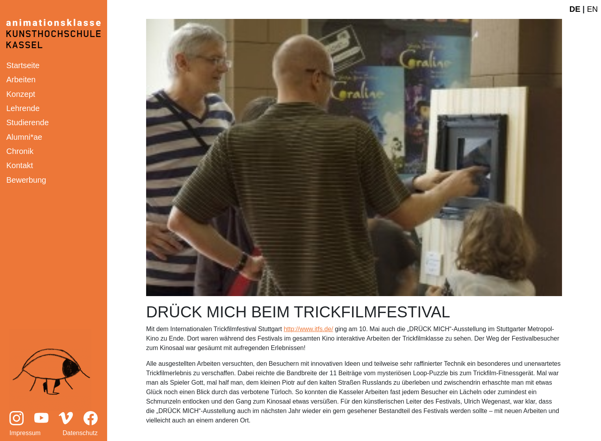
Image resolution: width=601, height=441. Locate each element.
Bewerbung (26, 180)
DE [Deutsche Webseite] (575, 9)
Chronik (19, 151)
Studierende (27, 122)
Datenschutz (80, 433)
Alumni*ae (24, 137)
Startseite (22, 65)
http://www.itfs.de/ (308, 329)
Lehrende (23, 108)
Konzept (20, 94)
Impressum (25, 433)
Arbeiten (21, 79)
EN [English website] (592, 9)
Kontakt (19, 165)
